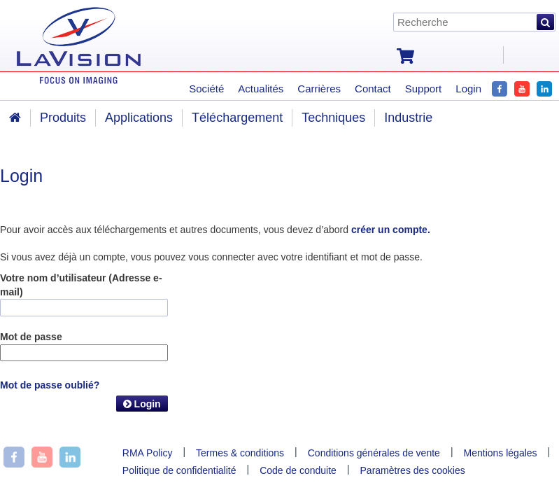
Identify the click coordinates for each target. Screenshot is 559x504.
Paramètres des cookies (412, 470)
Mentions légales (500, 452)
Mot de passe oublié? (49, 385)
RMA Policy (147, 452)
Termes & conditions (240, 452)
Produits (63, 118)
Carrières (319, 88)
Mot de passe (31, 336)
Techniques (333, 118)
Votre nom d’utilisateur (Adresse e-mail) (81, 285)
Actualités (260, 88)
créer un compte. (390, 229)
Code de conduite (298, 470)
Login (142, 404)
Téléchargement (237, 118)
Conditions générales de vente (374, 452)
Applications (139, 118)
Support (423, 88)
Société (206, 88)
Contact (373, 88)
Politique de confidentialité (179, 470)
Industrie (408, 118)
